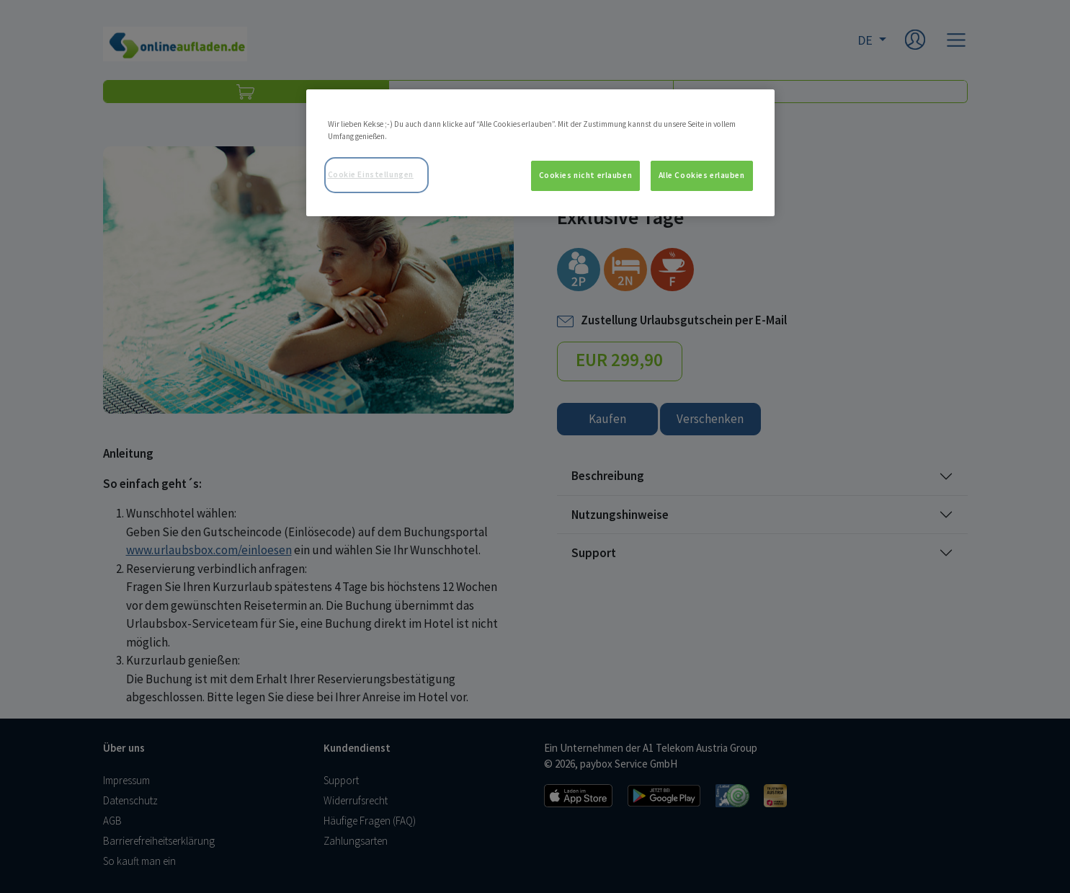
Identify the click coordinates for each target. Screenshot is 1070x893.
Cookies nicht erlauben (586, 175)
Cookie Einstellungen (371, 174)
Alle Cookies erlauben (702, 175)
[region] (540, 152)
